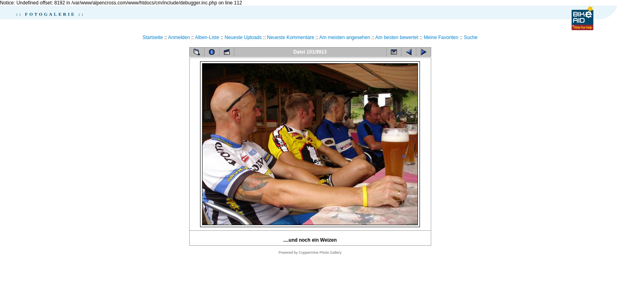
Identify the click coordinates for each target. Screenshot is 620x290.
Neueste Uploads (243, 37)
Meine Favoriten (441, 37)
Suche (471, 37)
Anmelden (179, 37)
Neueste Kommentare (290, 37)
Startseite (152, 37)
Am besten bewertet (396, 37)
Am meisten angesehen (344, 37)
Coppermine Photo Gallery (320, 253)
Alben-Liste (207, 37)
